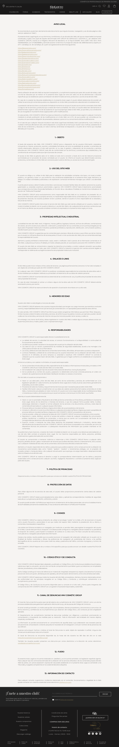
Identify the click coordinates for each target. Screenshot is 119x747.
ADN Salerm (87, 12)
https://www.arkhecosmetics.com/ (29, 50)
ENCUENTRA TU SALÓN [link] (14, 6)
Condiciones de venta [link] (59, 713)
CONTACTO (107, 12)
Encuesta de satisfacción (102, 742)
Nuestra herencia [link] (24, 713)
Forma (25, 12)
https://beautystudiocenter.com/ (29, 56)
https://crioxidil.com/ (25, 64)
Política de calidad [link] (51, 742)
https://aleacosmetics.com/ (27, 48)
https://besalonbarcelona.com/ (28, 58)
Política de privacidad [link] (37, 742)
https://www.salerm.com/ (26, 77)
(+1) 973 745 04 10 (55, 731)
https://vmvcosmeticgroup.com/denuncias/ (32, 638)
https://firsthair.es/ (24, 66)
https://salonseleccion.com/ (27, 83)
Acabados (36, 12)
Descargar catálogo (24, 734)
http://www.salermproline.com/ (28, 81)
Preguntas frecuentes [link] (59, 716)
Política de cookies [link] (24, 742)
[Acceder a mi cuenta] (109, 6)
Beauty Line (73, 12)
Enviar (105, 694)
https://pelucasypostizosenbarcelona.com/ (32, 75)
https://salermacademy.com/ (27, 79)
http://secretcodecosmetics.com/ (29, 85)
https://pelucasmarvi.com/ (27, 73)
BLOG (98, 12)
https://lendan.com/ (24, 71)
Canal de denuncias (89, 742)
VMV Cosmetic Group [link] (12, 742)
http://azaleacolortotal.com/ (27, 52)
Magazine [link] (23, 730)
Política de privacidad (66, 699)
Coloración (14, 12)
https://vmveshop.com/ (26, 89)
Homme (62, 12)
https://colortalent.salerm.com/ (28, 60)
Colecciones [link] (23, 725)
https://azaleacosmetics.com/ (27, 54)
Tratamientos (49, 12)
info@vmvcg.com (65, 682)
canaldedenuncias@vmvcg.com (29, 643)
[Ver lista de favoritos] (104, 6)
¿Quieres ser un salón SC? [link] (95, 718)
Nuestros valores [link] (24, 717)
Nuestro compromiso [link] (23, 721)
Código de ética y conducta (74, 742)
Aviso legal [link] (62, 742)
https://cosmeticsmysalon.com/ (28, 62)
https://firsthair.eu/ (24, 68)
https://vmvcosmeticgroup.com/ (29, 87)
